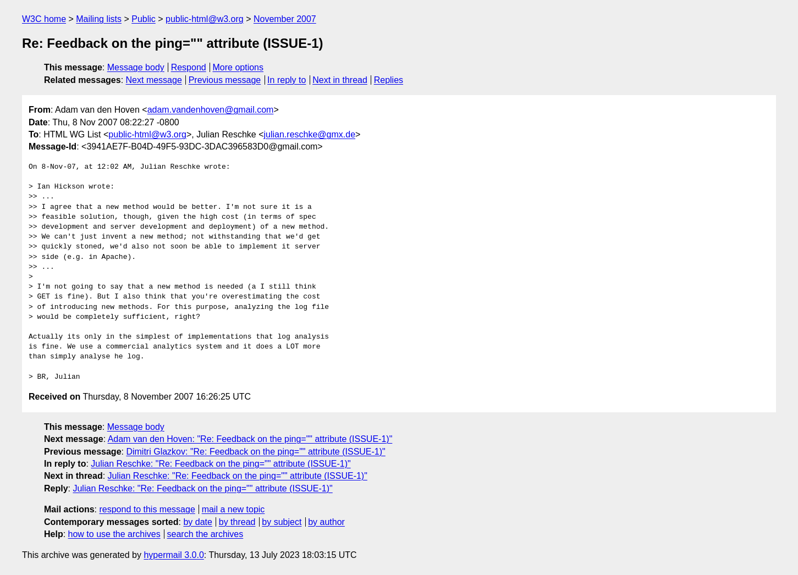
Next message (154, 80)
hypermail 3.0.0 (173, 555)
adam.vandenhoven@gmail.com (210, 109)
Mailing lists (99, 19)
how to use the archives (114, 534)
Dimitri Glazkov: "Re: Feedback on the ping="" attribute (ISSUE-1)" (255, 451)
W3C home (44, 19)
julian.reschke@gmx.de (310, 134)
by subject (281, 522)
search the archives (205, 534)
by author (326, 522)
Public (143, 19)
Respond (188, 67)
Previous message (225, 80)
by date (197, 522)
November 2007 (285, 19)
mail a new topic (233, 509)
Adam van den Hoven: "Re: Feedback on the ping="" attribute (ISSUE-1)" (250, 439)
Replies (388, 80)
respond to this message (147, 509)
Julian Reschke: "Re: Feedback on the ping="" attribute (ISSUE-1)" (220, 463)
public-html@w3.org (205, 19)
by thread (237, 522)
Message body (135, 67)
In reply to (286, 80)
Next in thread (339, 80)
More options (238, 67)
